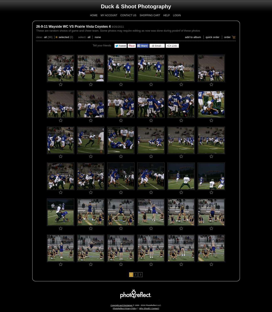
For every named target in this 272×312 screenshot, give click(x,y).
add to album (193, 37)
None (98, 37)
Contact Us (128, 15)
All (45, 37)
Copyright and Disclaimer (122, 305)
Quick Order (212, 37)
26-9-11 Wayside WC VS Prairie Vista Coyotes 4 (73, 26)
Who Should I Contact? (149, 308)
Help (166, 15)
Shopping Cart (150, 15)
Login (177, 15)
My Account (109, 15)
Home (93, 15)
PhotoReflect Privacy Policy (125, 308)
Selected (64, 37)
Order (227, 37)
